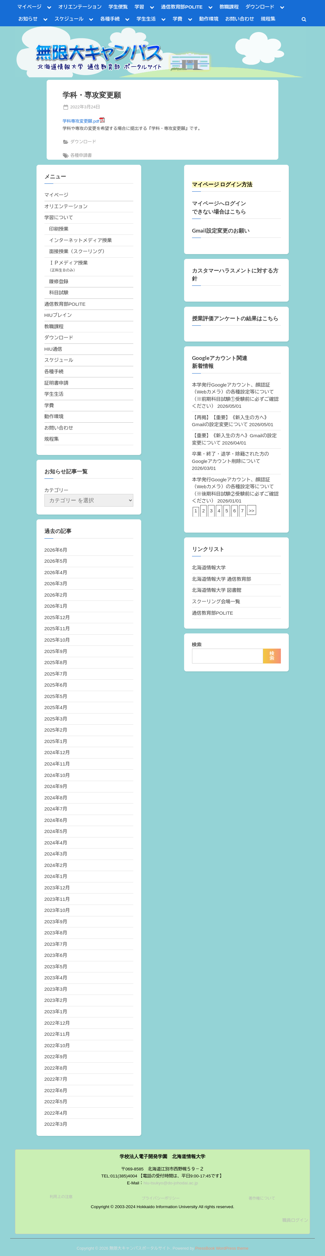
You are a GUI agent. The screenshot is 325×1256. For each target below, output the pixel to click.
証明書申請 (56, 383)
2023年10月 (57, 910)
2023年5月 (56, 966)
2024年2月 (56, 865)
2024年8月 (56, 797)
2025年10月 (57, 640)
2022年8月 (56, 1068)
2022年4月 (56, 1113)
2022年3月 (56, 1124)
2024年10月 (57, 775)
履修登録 (59, 281)
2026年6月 (56, 550)
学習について (58, 217)
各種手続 (110, 19)
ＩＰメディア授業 (68, 263)
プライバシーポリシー (161, 1198)
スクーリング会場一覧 (216, 601)
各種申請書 (81, 155)
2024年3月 (56, 853)
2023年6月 (56, 955)
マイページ (29, 7)
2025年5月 (56, 696)
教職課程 (229, 7)
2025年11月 (57, 628)
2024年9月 (56, 786)
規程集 (268, 19)
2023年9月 (56, 921)
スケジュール (69, 19)
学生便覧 (118, 7)
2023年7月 (56, 944)
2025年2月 (56, 730)
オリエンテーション (80, 7)
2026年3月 (56, 583)
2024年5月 (56, 831)
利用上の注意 (61, 1197)
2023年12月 (57, 887)
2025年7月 (56, 673)
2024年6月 (56, 820)
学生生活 (146, 19)
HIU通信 (53, 349)
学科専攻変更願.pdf (84, 121)
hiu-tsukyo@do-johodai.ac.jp (170, 1183)
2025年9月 (56, 651)
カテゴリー (56, 490)
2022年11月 (57, 1034)
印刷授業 (59, 229)
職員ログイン (295, 1220)
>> (252, 510)
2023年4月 (56, 977)
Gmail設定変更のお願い (220, 230)
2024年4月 (56, 842)
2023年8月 (56, 932)
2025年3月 (56, 718)
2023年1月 (56, 1011)
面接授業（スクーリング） (78, 251)
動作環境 (209, 19)
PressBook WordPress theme (222, 1248)
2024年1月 (56, 876)
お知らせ (28, 19)
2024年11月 (57, 763)
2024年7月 (56, 808)
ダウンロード (259, 7)
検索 (197, 644)
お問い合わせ (239, 19)
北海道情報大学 (209, 567)
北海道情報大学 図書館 (217, 590)
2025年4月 (56, 707)
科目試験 (59, 292)
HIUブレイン (58, 315)
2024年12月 (57, 752)
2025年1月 (56, 741)
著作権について (262, 1198)
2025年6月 (56, 685)
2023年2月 (56, 1000)
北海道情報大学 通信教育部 (221, 579)
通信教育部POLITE (181, 7)
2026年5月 (56, 561)
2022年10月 (57, 1045)
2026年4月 (56, 572)
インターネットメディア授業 (80, 240)
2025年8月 (56, 662)
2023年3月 (56, 989)
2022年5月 (56, 1101)
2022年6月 (56, 1090)
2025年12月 (57, 617)
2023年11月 (57, 899)
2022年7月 (56, 1079)
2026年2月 (56, 595)
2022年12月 (57, 1023)
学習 (139, 7)
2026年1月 (56, 606)
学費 (177, 19)
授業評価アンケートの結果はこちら (235, 318)
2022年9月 (56, 1056)
